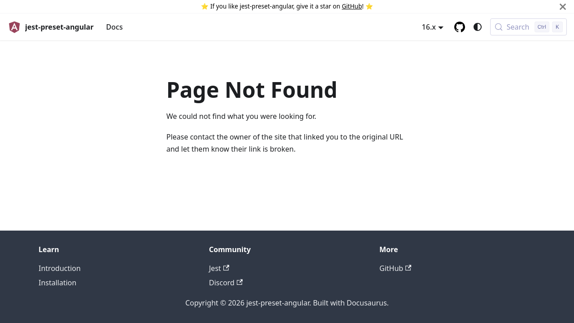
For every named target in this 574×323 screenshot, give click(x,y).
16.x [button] (429, 27)
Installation (57, 283)
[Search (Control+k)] (528, 26)
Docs (114, 27)
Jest (219, 268)
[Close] (563, 6)
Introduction (60, 268)
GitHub (352, 6)
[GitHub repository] (459, 27)
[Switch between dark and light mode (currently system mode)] (477, 27)
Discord (226, 283)
